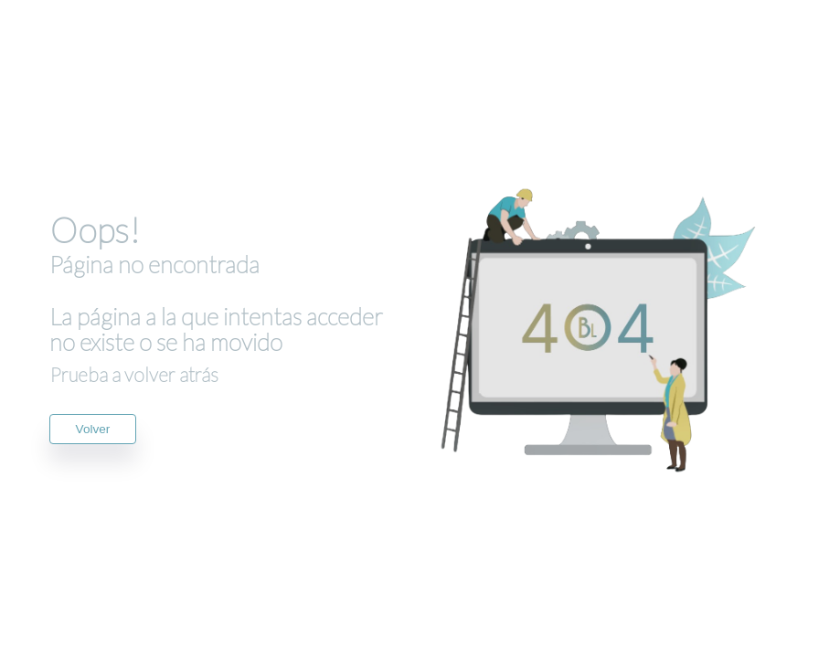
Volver (93, 429)
